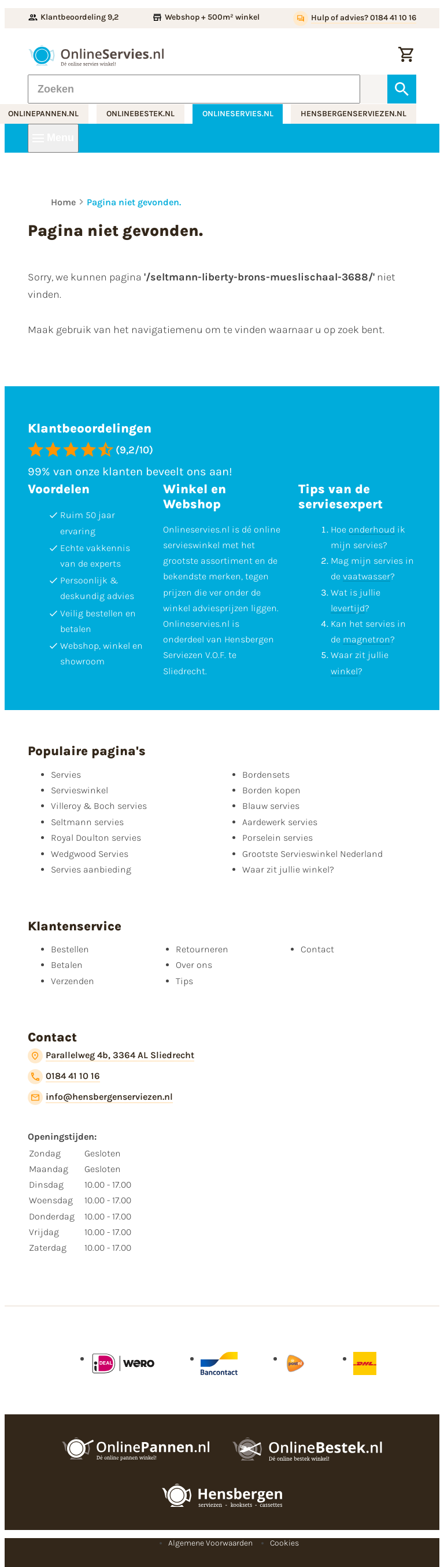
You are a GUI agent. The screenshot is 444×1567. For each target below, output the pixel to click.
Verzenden (72, 980)
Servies (66, 774)
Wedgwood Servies (89, 853)
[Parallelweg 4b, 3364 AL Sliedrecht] (111, 1055)
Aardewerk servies (279, 821)
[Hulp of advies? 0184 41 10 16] (354, 18)
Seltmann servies (87, 821)
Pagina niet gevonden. (134, 202)
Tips (184, 980)
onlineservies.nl (237, 114)
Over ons (194, 964)
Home (63, 202)
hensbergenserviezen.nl (353, 114)
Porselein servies (277, 837)
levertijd (348, 608)
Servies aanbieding (91, 869)
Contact (317, 949)
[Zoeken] (194, 89)
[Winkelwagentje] (405, 55)
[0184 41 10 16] (64, 1076)
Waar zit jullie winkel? (288, 869)
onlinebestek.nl (140, 114)
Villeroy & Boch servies (99, 805)
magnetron (366, 639)
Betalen (67, 964)
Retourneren (202, 949)
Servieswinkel (79, 790)
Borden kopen (271, 790)
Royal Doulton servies (96, 837)
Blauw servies (270, 805)
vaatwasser (366, 576)
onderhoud (372, 529)
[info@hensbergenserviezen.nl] (100, 1097)
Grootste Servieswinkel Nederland (312, 853)
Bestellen (70, 949)
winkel (344, 671)
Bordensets (266, 774)
